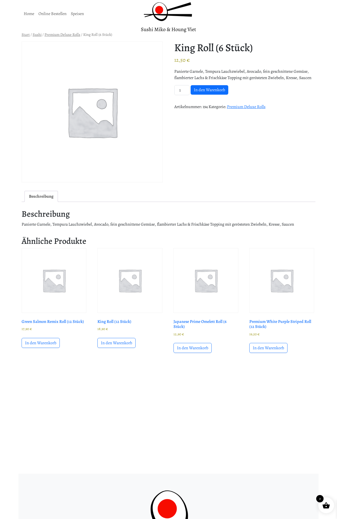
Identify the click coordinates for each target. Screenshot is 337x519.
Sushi (37, 34)
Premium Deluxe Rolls (62, 34)
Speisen (77, 14)
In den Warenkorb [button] (40, 343)
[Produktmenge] (182, 90)
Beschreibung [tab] (41, 196)
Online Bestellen (52, 14)
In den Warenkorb (209, 90)
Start (26, 34)
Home (29, 14)
